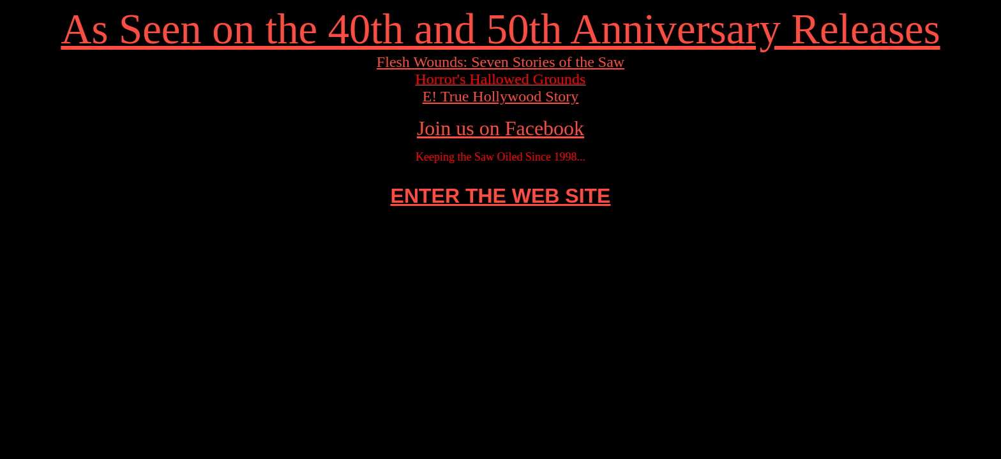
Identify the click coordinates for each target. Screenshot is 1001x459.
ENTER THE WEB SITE (501, 195)
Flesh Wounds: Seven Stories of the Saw (500, 62)
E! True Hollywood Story (501, 96)
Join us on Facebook (500, 128)
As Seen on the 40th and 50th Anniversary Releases (500, 29)
